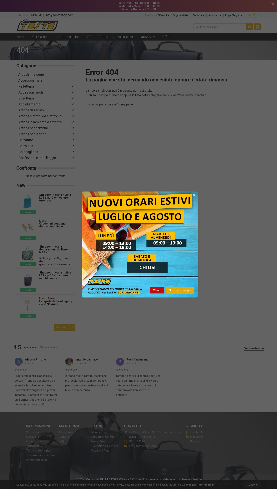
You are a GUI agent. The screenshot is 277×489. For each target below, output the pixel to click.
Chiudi (157, 291)
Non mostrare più (180, 291)
